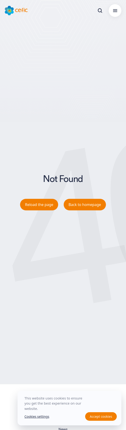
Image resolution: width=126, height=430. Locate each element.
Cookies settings (36, 416)
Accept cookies (101, 416)
